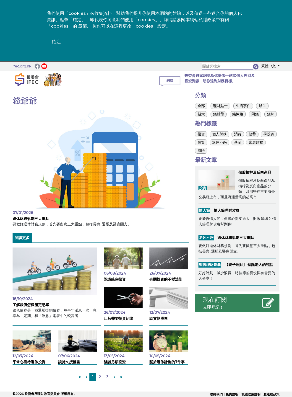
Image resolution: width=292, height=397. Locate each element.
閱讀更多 (22, 238)
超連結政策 (271, 394)
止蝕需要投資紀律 (118, 318)
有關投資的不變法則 (165, 279)
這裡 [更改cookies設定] (118, 26)
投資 (202, 188)
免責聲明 (232, 394)
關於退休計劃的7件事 (167, 362)
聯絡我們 (216, 394)
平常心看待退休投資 (29, 362)
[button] (268, 66)
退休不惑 (206, 237)
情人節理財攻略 (226, 210)
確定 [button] (57, 42)
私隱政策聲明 (251, 394)
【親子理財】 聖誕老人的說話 (249, 265)
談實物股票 (158, 318)
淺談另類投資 (115, 362)
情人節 (204, 210)
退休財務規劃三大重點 (31, 219)
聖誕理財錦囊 (210, 265)
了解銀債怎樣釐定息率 (31, 305)
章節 (82, 26)
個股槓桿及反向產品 (254, 172)
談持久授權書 (69, 362)
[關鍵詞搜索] (227, 66)
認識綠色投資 (115, 279)
